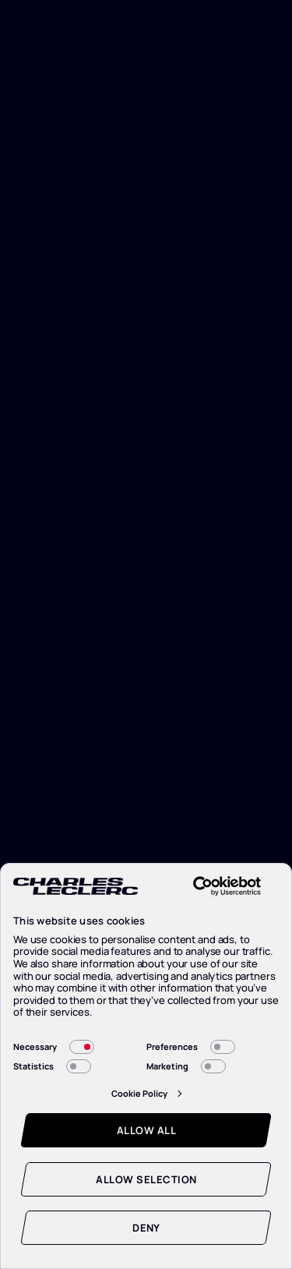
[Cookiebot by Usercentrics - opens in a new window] (213, 886)
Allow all (146, 1130)
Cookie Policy (139, 1093)
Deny (146, 1228)
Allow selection (146, 1179)
